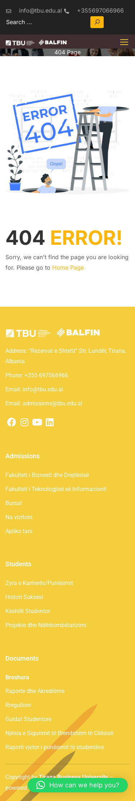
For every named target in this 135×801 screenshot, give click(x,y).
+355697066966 (94, 10)
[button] (78, 785)
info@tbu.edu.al (33, 10)
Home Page (68, 267)
